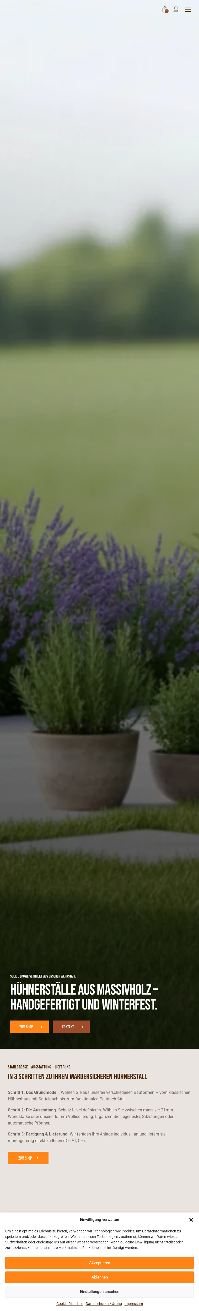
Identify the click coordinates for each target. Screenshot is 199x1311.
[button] (191, 1219)
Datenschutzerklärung (104, 1304)
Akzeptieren (99, 1262)
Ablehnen (100, 1277)
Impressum (134, 1304)
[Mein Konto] (176, 9)
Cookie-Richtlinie (69, 1304)
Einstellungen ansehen (99, 1291)
